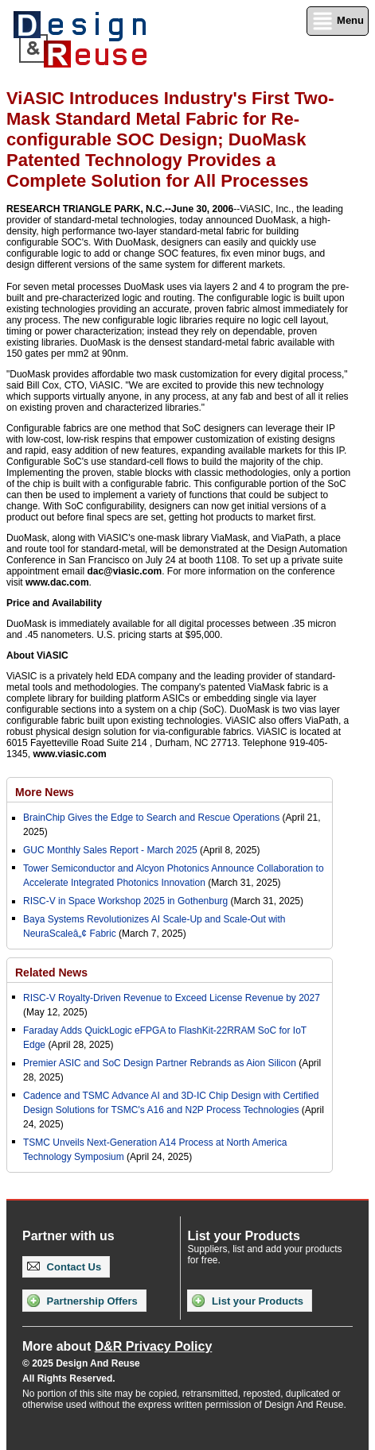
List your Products (247, 1300)
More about (117, 1346)
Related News (51, 972)
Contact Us (64, 1267)
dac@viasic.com (124, 571)
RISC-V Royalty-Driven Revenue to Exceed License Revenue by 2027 (171, 997)
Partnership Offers (82, 1300)
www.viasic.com (69, 754)
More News (44, 792)
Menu (337, 21)
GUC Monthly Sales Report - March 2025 (110, 850)
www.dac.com (57, 582)
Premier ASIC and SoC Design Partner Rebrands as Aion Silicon (161, 1063)
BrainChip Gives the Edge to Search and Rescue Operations (151, 817)
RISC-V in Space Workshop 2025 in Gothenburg (125, 901)
